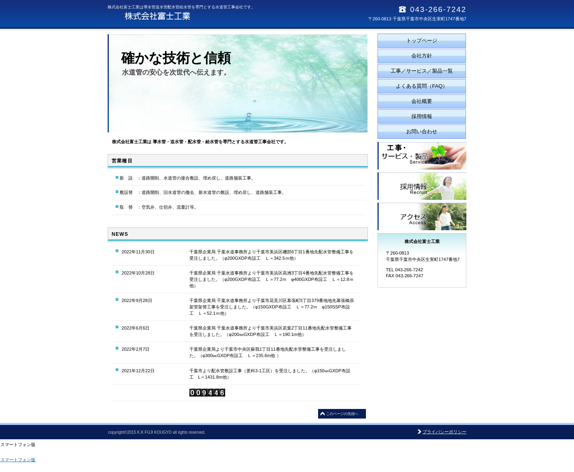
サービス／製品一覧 (421, 156)
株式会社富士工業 (187, 16)
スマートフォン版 (17, 459)
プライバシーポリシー (444, 431)
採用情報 (421, 186)
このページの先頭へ (342, 414)
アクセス (421, 216)
